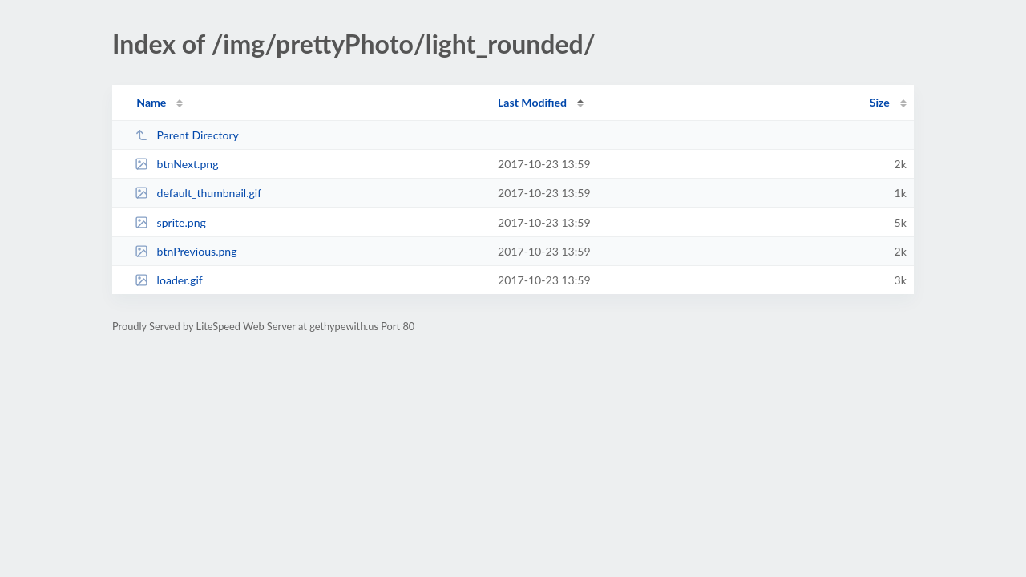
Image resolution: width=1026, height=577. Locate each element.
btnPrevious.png (185, 251)
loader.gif (169, 280)
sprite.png (170, 222)
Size (880, 102)
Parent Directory (187, 135)
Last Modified (532, 102)
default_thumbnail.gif (198, 193)
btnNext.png (176, 164)
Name (151, 102)
